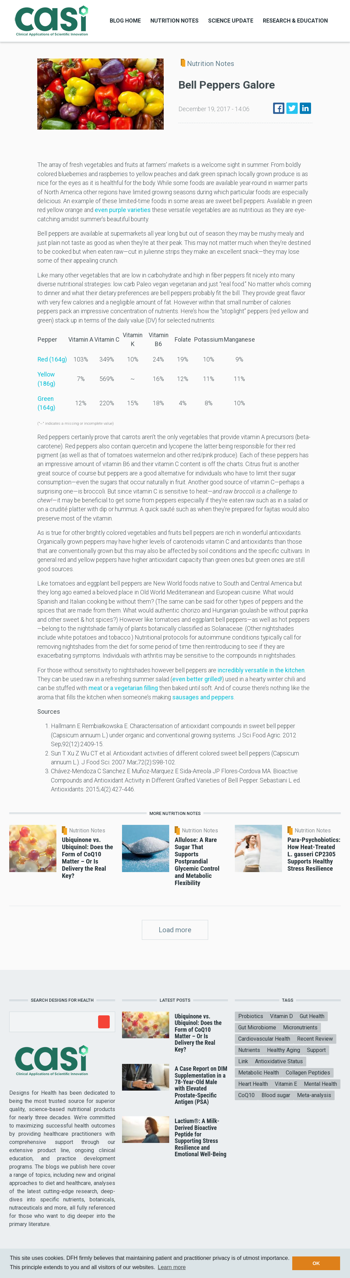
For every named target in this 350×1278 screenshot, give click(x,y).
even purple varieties (123, 210)
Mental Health (320, 1084)
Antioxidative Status (279, 1061)
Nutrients (249, 1050)
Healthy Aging (283, 1050)
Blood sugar (275, 1095)
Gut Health (312, 1016)
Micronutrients (300, 1027)
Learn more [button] (172, 1267)
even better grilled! (197, 679)
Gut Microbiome (257, 1027)
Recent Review (315, 1039)
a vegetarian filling (134, 688)
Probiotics (250, 1016)
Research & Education (295, 20)
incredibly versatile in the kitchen (261, 670)
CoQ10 (246, 1095)
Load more (175, 930)
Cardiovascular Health (264, 1039)
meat (95, 688)
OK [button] (316, 1263)
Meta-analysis (314, 1095)
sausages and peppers (203, 697)
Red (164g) (52, 359)
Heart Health (253, 1084)
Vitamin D (281, 1016)
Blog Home (125, 20)
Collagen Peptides (308, 1072)
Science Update (230, 20)
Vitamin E (286, 1084)
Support (316, 1050)
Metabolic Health (258, 1072)
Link (243, 1061)
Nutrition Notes (174, 20)
